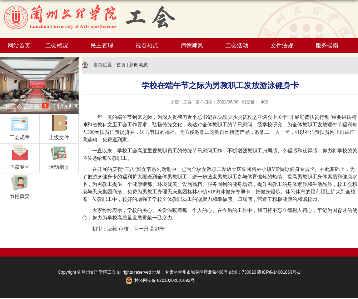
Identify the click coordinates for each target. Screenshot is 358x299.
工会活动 (240, 46)
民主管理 (105, 46)
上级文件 (59, 137)
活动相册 (59, 167)
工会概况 (60, 46)
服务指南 (330, 46)
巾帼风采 (20, 196)
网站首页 (19, 45)
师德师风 (195, 46)
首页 (121, 64)
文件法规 (285, 46)
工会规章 (20, 137)
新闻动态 (138, 64)
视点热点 (150, 46)
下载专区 (20, 167)
